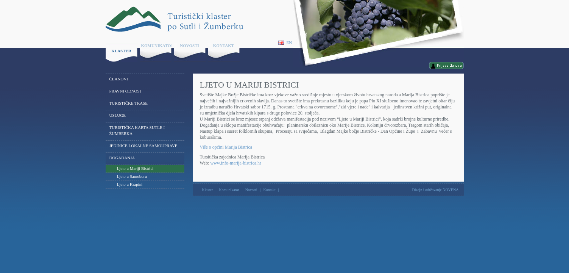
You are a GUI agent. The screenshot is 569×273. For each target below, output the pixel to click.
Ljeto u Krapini (130, 184)
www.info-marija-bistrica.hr (236, 163)
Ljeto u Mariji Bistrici (135, 168)
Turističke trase (128, 103)
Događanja (122, 157)
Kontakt (223, 45)
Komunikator (156, 45)
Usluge (117, 115)
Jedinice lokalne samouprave (143, 145)
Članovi (118, 79)
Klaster (121, 51)
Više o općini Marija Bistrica (226, 147)
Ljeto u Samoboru (132, 176)
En (285, 43)
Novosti (189, 45)
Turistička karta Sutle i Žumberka (137, 130)
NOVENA (450, 190)
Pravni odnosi (125, 91)
